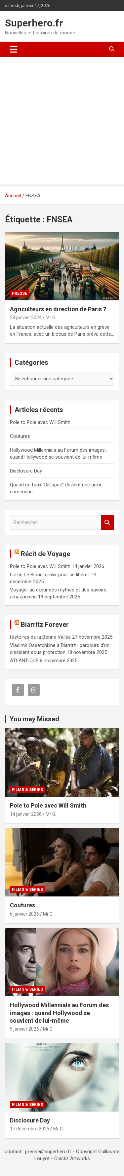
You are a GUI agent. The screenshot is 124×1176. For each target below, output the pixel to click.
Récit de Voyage (45, 554)
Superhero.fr (34, 23)
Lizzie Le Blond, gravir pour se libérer (49, 575)
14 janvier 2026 (26, 814)
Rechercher (107, 522)
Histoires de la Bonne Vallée (40, 637)
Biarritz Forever (45, 624)
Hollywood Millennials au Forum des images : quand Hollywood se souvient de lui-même (59, 1013)
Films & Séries (27, 789)
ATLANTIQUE (24, 661)
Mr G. (51, 317)
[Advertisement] (62, 122)
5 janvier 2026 (24, 1029)
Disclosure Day (26, 471)
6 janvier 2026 (24, 914)
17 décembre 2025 (29, 1128)
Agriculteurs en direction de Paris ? (58, 309)
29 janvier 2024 (26, 317)
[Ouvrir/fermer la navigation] (13, 49)
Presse (19, 293)
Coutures (20, 436)
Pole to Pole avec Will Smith (40, 422)
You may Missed (34, 719)
